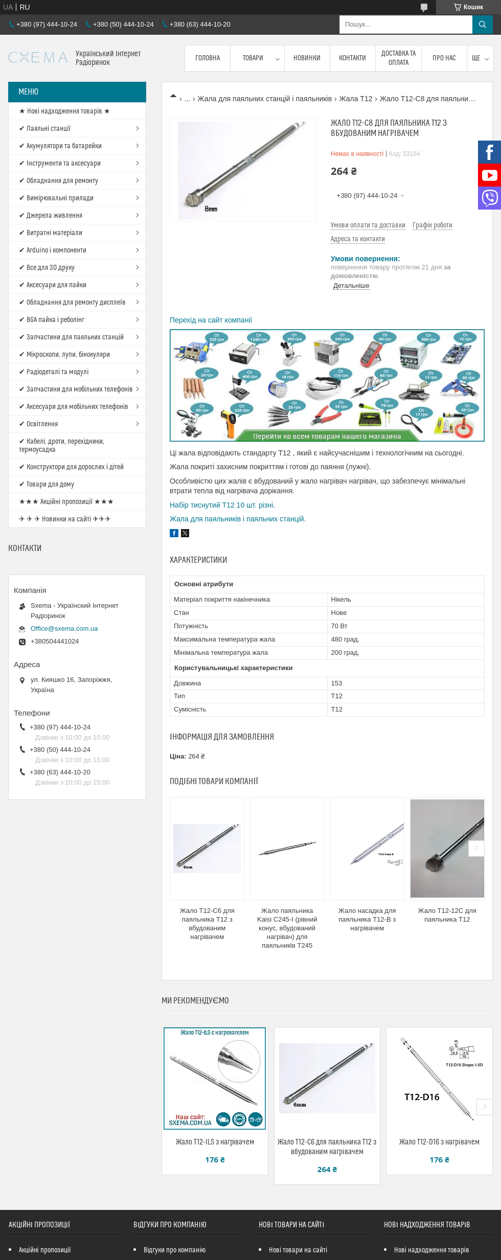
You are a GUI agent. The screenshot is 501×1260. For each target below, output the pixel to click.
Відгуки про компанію (175, 1250)
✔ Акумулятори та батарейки (60, 146)
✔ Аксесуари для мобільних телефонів (73, 407)
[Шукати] (482, 24)
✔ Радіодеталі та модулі (53, 372)
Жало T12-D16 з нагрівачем (439, 1142)
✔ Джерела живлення (50, 216)
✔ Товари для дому (46, 484)
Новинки (307, 58)
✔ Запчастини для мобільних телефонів (76, 389)
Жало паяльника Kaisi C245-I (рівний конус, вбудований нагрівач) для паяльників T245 (287, 928)
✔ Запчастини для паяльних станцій (71, 337)
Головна (207, 58)
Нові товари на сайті (298, 1250)
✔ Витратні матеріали (50, 233)
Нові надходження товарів (431, 1250)
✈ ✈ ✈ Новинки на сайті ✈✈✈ (65, 519)
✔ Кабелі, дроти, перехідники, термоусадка (61, 446)
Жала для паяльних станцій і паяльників (265, 99)
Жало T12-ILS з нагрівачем (215, 1142)
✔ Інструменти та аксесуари (60, 163)
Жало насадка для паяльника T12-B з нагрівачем (367, 919)
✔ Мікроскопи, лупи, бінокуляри (64, 355)
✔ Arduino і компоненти (52, 250)
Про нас (444, 58)
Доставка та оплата (398, 58)
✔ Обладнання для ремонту (58, 181)
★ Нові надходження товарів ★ (64, 111)
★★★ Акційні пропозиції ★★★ (66, 502)
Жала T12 (356, 99)
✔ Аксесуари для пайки (52, 285)
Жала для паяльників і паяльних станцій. (238, 519)
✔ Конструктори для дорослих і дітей (71, 467)
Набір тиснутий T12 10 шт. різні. (222, 505)
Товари (253, 58)
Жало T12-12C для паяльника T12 (447, 915)
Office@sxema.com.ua (64, 628)
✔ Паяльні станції (45, 129)
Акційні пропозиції (45, 1250)
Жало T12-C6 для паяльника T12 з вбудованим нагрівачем (207, 924)
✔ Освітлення (38, 424)
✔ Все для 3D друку (47, 268)
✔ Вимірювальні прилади (56, 198)
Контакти (352, 58)
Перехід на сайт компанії (211, 320)
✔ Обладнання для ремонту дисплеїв (72, 303)
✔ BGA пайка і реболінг (51, 320)
